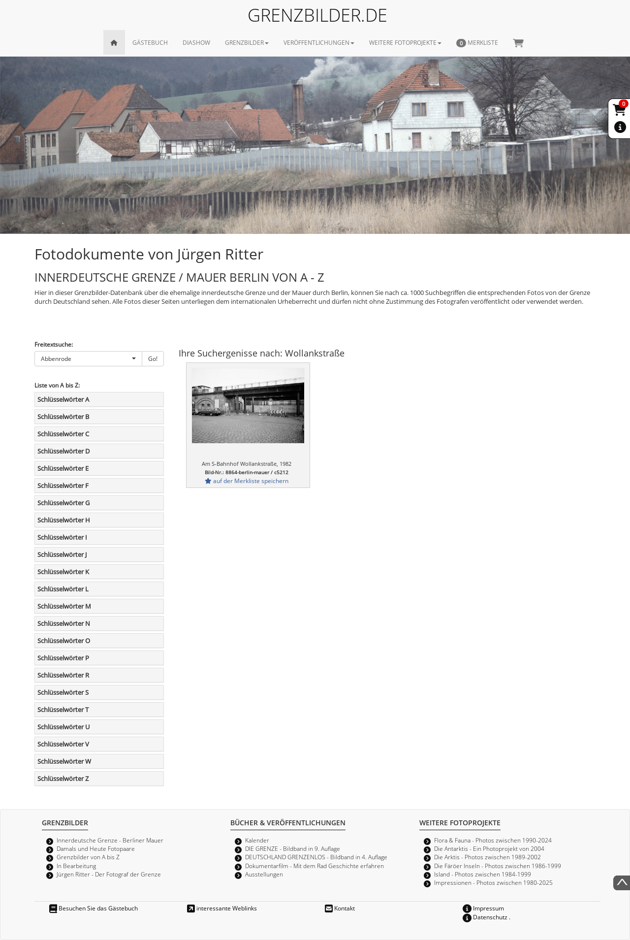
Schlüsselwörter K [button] (63, 571)
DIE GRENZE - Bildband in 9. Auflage (292, 848)
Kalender (257, 840)
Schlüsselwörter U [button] (63, 726)
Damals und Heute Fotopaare (96, 848)
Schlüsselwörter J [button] (62, 554)
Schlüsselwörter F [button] (63, 485)
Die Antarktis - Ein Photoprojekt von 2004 (489, 848)
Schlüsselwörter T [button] (63, 709)
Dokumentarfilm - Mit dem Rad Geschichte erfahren (314, 866)
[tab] (99, 399)
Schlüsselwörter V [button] (63, 744)
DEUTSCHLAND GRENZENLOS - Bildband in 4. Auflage (316, 857)
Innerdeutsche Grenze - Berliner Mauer (110, 840)
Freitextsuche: (53, 344)
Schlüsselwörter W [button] (64, 761)
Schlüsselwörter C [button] (63, 433)
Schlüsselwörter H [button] (63, 520)
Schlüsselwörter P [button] (63, 657)
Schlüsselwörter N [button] (63, 623)
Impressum (483, 908)
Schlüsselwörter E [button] (63, 468)
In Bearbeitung (76, 866)
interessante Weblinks (222, 908)
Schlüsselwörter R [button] (63, 675)
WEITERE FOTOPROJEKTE (405, 42)
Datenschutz (485, 917)
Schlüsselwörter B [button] (63, 416)
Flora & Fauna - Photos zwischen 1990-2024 (493, 840)
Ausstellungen (264, 874)
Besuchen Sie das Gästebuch (93, 908)
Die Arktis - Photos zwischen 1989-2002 (487, 857)
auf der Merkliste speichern (246, 481)
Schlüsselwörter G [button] (63, 502)
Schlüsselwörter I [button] (62, 537)
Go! (153, 358)
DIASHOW (196, 42)
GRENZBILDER (247, 42)
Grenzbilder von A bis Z (88, 857)
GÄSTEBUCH (150, 42)
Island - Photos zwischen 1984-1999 (482, 874)
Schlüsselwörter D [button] (63, 451)
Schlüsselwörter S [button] (63, 692)
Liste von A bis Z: (57, 385)
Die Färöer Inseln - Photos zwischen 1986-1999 (497, 866)
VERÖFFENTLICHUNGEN (319, 42)
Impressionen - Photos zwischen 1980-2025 (493, 882)
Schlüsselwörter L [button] (63, 588)
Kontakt (340, 908)
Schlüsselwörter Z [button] (63, 778)
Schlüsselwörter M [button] (64, 606)
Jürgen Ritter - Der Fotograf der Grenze (109, 874)
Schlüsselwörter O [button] (63, 640)
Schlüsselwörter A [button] (63, 399)
